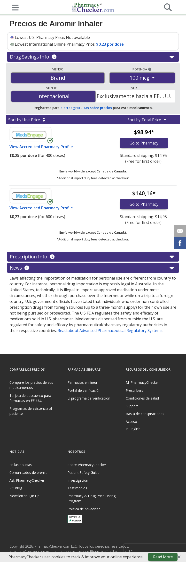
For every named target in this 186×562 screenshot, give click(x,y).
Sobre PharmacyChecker (87, 464)
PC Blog (15, 488)
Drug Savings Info (93, 56)
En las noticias (20, 464)
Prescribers (134, 390)
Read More (163, 557)
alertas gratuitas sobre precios (86, 107)
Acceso (131, 421)
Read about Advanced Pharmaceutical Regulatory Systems (110, 330)
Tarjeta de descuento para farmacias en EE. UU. (30, 398)
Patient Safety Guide (84, 472)
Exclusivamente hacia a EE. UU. (134, 96)
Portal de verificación (84, 390)
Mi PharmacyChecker (142, 382)
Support (132, 406)
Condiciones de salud (142, 398)
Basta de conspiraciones (145, 413)
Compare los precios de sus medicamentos (31, 385)
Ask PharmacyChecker (26, 480)
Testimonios (77, 488)
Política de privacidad (84, 509)
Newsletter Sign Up (24, 496)
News (93, 267)
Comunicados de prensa (28, 472)
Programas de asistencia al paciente (30, 411)
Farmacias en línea (82, 382)
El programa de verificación (89, 398)
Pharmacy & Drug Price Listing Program (92, 498)
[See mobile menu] (13, 7)
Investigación (78, 480)
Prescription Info (93, 256)
